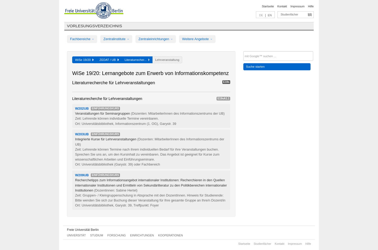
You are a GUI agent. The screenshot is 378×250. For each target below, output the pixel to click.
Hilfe (311, 6)
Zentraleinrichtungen (156, 39)
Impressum (297, 6)
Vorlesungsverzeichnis (94, 26)
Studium (96, 235)
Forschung (116, 235)
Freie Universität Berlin (83, 230)
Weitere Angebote (197, 39)
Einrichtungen (142, 235)
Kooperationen (170, 235)
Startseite (268, 6)
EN (270, 15)
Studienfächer (289, 14)
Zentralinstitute (116, 39)
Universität (76, 235)
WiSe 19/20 (84, 59)
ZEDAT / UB (109, 59)
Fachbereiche (82, 39)
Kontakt (282, 6)
